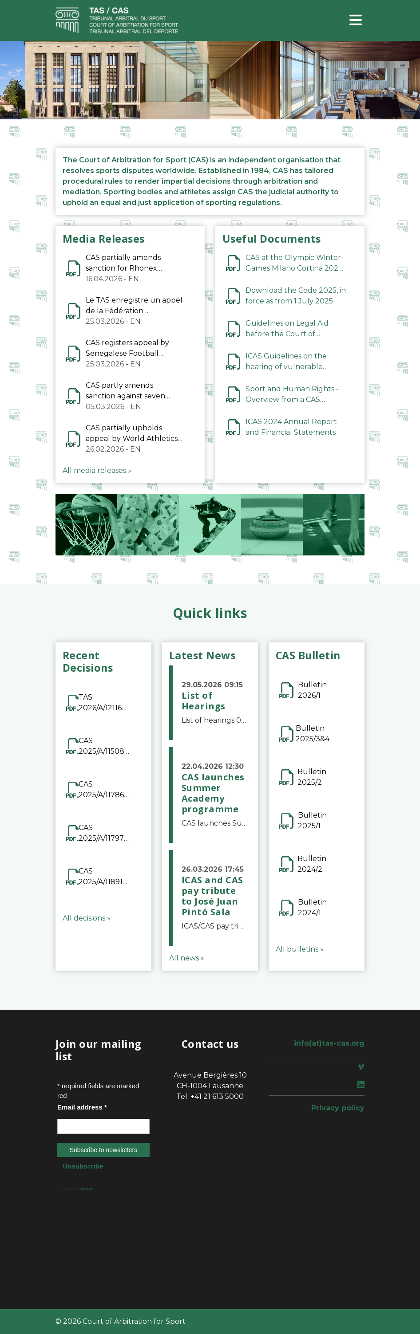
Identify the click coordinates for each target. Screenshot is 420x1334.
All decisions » (87, 918)
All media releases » (97, 470)
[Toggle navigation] (356, 20)
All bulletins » (300, 949)
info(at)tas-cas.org (329, 1043)
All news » (186, 958)
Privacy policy (338, 1108)
